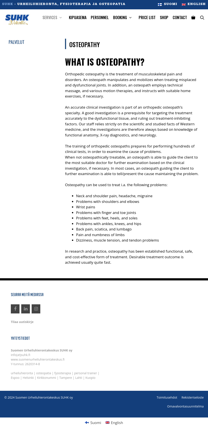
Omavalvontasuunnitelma (185, 406)
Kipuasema (77, 17)
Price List (147, 17)
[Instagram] (36, 308)
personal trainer (85, 373)
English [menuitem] (117, 422)
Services (54, 17)
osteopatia (43, 373)
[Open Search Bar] (202, 17)
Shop (164, 17)
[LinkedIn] (25, 308)
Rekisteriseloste (193, 397)
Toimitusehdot (167, 397)
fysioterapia (62, 373)
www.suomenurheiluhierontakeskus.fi (38, 359)
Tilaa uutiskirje (22, 322)
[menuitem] (167, 4)
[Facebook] (15, 308)
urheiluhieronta (22, 373)
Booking (124, 17)
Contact (180, 17)
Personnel (100, 17)
